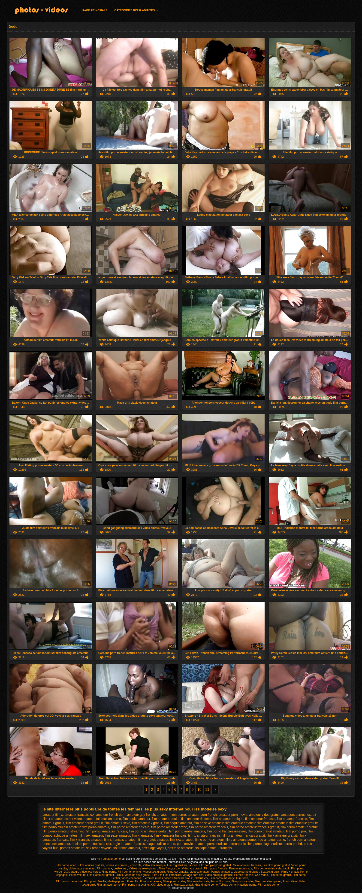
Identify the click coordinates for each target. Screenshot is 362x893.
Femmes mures (153, 878)
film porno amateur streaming (63, 831)
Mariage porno (116, 881)
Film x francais (172, 875)
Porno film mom (220, 881)
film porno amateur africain (130, 827)
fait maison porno (108, 819)
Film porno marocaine (135, 884)
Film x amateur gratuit (100, 875)
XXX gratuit (71, 871)
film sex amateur (91, 835)
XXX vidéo (261, 875)
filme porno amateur (209, 839)
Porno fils (135, 865)
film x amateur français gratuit (244, 835)
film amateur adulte (165, 819)
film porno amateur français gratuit (254, 827)
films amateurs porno (241, 839)
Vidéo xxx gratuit (192, 868)
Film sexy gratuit (183, 884)
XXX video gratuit (161, 884)
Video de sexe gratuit (137, 875)
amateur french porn (110, 814)
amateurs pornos (293, 814)
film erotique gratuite (304, 823)
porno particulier (240, 844)
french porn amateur (301, 839)
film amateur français (292, 819)
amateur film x (52, 814)
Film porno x (104, 868)
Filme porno (109, 871)
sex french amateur (126, 848)
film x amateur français (204, 835)
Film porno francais (215, 868)
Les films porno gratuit (276, 865)
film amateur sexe (117, 823)
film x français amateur (120, 839)
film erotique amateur (240, 823)
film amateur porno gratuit (84, 823)
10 (199, 790)
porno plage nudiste (267, 844)
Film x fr (157, 875)
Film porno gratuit (280, 875)
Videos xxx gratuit (117, 865)
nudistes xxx (102, 844)
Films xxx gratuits (177, 871)
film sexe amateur (117, 835)
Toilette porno (227, 884)
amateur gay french (141, 814)
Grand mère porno (206, 884)
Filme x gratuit (290, 871)
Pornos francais (243, 875)
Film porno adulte (242, 881)
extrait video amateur (79, 819)
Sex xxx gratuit (270, 871)
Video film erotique (154, 865)
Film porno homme (130, 871)
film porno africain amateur (61, 827)
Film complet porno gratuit (215, 865)
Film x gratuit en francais (182, 865)
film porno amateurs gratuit (148, 831)
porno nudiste (217, 844)
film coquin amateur (178, 823)
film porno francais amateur (226, 831)
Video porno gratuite (246, 871)
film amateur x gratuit (147, 823)
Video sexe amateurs (82, 868)
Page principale (94, 10)
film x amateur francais (170, 835)
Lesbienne (120, 868)
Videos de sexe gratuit (143, 868)
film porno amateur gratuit (299, 827)
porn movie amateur (191, 844)
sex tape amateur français (213, 848)
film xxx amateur (181, 839)
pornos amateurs (72, 848)
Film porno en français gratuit (272, 868)
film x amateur (142, 835)
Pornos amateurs (221, 871)
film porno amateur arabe (169, 827)
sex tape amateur (180, 848)
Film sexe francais (198, 881)
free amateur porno (271, 839)
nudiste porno (81, 844)
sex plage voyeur (154, 848)
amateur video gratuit (264, 814)
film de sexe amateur (208, 823)
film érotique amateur (272, 823)
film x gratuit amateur (153, 839)
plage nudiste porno (161, 844)
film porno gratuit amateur (266, 831)
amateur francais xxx (79, 814)
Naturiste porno (246, 884)
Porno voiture (77, 875)
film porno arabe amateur (187, 831)
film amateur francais (260, 819)
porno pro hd (293, 844)
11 (207, 790)
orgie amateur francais (129, 844)
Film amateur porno (109, 858)
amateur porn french (202, 814)
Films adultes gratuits (91, 865)
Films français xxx (169, 868)
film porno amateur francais (208, 827)
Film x (119, 875)
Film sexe (242, 878)
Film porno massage (222, 878)
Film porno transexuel (69, 881)
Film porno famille (95, 881)
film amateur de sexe (196, 819)
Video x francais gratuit (178, 878)
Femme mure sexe (240, 868)
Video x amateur (200, 871)
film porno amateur (95, 827)
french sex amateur (56, 844)
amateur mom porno (171, 814)
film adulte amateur (136, 819)
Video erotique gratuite (219, 875)
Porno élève (290, 881)
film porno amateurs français (106, 831)
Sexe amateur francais (247, 865)
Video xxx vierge (90, 871)
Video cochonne (131, 878)
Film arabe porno (268, 884)
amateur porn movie (233, 814)
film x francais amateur (86, 839)
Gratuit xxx (201, 878)
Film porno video (66, 865)
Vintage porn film (193, 875)
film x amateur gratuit (282, 835)
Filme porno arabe (174, 881)
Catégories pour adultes (134, 10)
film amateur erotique (228, 819)
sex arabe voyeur (98, 848)
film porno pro (296, 831)
